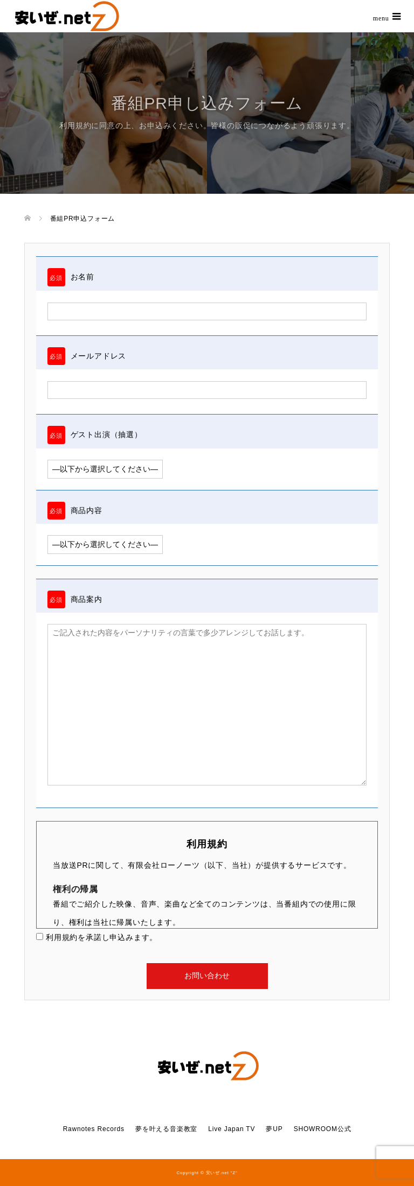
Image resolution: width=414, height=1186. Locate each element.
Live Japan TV (231, 1129)
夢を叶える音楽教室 (166, 1129)
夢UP (274, 1129)
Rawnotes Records (94, 1129)
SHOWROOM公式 (322, 1129)
